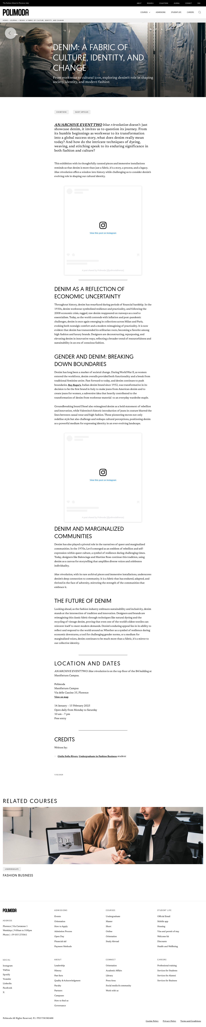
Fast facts (58, 976)
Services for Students (167, 971)
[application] (149, 12)
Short (108, 926)
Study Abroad (112, 941)
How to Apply (61, 926)
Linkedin (7, 984)
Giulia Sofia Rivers (69, 756)
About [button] (58, 960)
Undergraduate (113, 916)
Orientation (59, 921)
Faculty (57, 986)
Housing (161, 926)
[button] (146, 12)
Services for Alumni (166, 976)
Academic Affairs (114, 971)
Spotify (6, 975)
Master (109, 921)
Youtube (7, 979)
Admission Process (63, 931)
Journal (13, 20)
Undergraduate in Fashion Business (102, 756)
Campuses (59, 996)
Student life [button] (164, 910)
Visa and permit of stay (168, 931)
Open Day (59, 936)
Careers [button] (162, 960)
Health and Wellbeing (167, 947)
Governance (60, 1006)
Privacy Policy (169, 1021)
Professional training (167, 966)
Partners (58, 991)
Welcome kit (163, 936)
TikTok (6, 970)
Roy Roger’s (75, 385)
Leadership (59, 966)
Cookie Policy (152, 1021)
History (57, 971)
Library (109, 976)
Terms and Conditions (190, 1021)
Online (109, 931)
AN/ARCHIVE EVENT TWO (78, 125)
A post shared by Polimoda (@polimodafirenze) (103, 270)
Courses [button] (110, 910)
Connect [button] (111, 960)
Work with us (112, 991)
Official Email (163, 916)
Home (5, 20)
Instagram (8, 966)
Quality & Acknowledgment (67, 981)
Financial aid (60, 941)
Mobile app (162, 921)
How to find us (61, 1001)
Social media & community (118, 986)
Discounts (162, 941)
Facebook (7, 988)
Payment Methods (63, 947)
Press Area (111, 981)
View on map (62, 697)
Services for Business (167, 981)
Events (57, 916)
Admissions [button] (60, 910)
